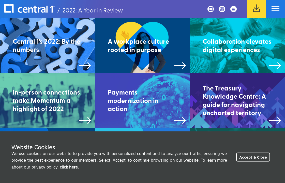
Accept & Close (253, 157)
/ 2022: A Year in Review (63, 10)
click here (69, 167)
